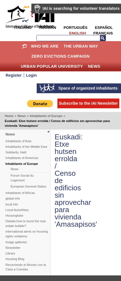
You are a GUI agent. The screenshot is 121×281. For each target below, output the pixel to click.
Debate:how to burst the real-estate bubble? (26, 223)
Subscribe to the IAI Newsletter (88, 103)
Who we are (45, 46)
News (94, 66)
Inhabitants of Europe (46, 116)
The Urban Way (81, 46)
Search (103, 38)
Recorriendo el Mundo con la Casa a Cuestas (26, 267)
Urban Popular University (52, 66)
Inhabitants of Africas (20, 193)
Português (75, 27)
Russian (47, 27)
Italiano (23, 27)
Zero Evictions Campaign (60, 56)
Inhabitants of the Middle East (26, 146)
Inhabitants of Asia (18, 141)
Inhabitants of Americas (22, 158)
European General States (28, 186)
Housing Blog (15, 259)
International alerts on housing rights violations (27, 234)
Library (10, 253)
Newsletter (13, 247)
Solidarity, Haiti (16, 152)
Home (24, 46)
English (77, 33)
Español (104, 27)
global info (13, 198)
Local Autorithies (17, 210)
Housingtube (14, 215)
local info (12, 204)
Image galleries (16, 242)
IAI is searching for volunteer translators (81, 8)
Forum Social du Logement (22, 178)
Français (103, 33)
